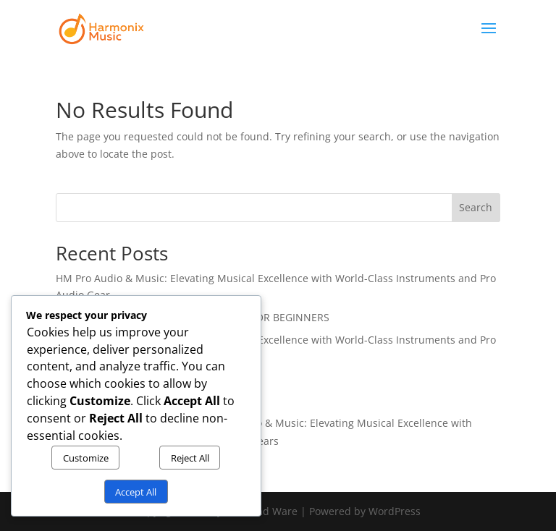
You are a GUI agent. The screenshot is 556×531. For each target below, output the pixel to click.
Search (475, 207)
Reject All (190, 457)
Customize (86, 457)
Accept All (135, 491)
